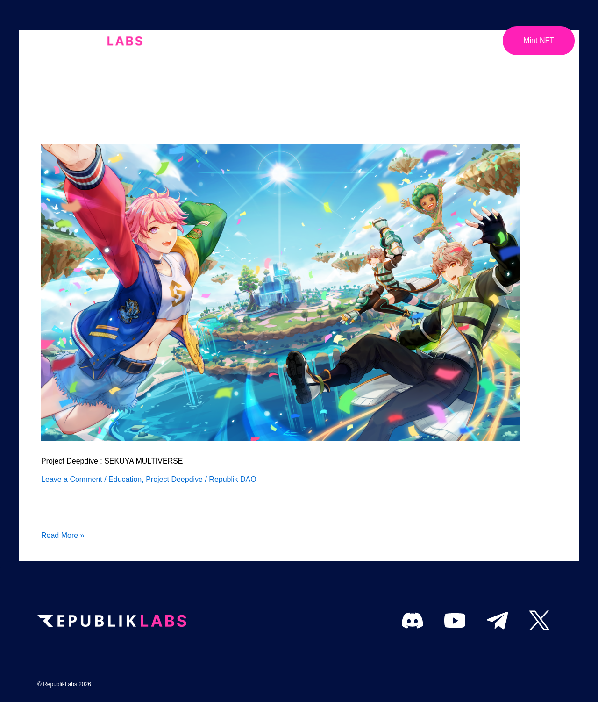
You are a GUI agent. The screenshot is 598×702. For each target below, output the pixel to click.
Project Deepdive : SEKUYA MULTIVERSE (112, 461)
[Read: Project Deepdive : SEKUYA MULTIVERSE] (280, 292)
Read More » (63, 534)
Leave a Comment (71, 479)
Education (125, 479)
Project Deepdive (174, 479)
